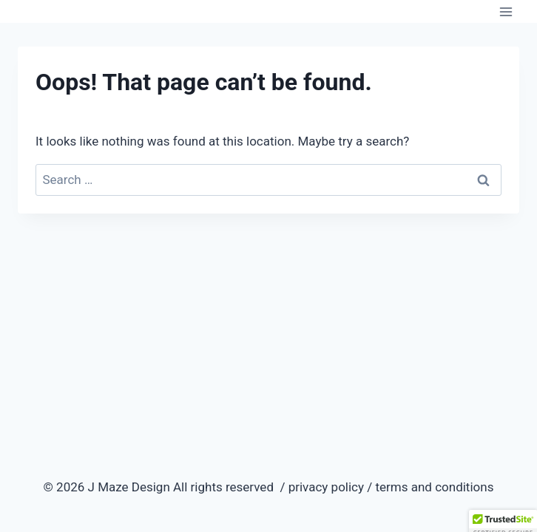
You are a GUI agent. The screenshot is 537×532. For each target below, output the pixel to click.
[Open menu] (505, 11)
